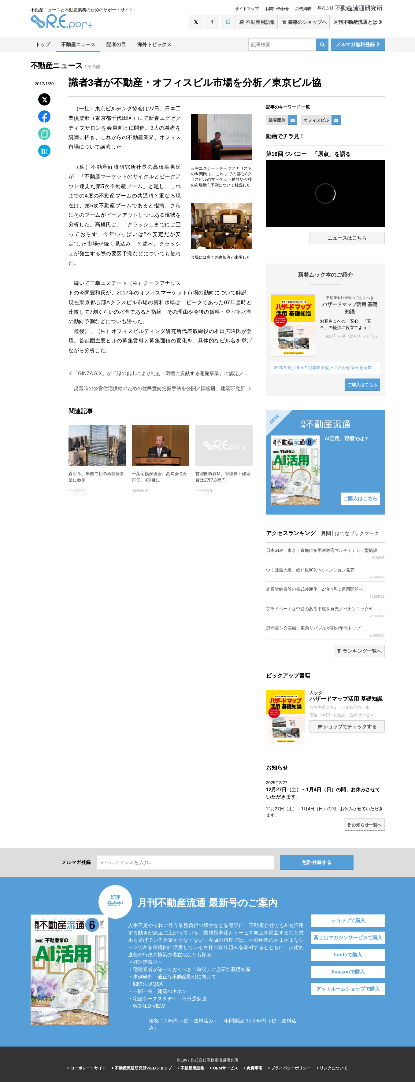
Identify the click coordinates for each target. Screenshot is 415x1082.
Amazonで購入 (348, 971)
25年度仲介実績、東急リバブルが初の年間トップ (325, 631)
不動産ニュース (78, 44)
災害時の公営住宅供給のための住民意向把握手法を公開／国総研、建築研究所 (162, 388)
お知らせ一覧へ (364, 824)
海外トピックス (154, 44)
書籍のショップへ (304, 22)
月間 (326, 533)
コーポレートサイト (87, 1068)
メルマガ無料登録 (358, 44)
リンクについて (332, 1068)
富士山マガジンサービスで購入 (348, 937)
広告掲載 (303, 8)
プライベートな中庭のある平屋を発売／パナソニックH (325, 612)
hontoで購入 (348, 954)
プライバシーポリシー (290, 1068)
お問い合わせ (277, 8)
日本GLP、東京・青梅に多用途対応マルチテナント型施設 (325, 554)
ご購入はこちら (362, 384)
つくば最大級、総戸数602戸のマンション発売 (325, 573)
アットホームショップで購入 (348, 989)
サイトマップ (247, 8)
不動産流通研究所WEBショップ (142, 1068)
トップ (42, 44)
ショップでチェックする (347, 726)
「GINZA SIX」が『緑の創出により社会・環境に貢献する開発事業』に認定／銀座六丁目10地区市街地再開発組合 (160, 373)
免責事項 (253, 1068)
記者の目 (116, 44)
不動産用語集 (257, 22)
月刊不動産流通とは (357, 22)
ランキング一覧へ (359, 651)
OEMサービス (224, 1068)
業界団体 (277, 120)
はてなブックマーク (357, 533)
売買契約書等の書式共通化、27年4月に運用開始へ (325, 593)
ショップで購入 (348, 920)
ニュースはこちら (347, 238)
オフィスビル (316, 120)
